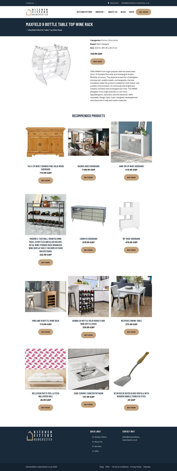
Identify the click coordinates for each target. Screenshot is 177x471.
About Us (112, 12)
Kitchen (104, 40)
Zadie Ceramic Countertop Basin (88, 393)
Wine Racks (113, 40)
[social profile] (36, 3)
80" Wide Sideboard (131, 238)
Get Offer (143, 12)
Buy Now (97, 61)
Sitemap (146, 467)
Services (97, 446)
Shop (131, 12)
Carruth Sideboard (88, 238)
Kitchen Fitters (84, 12)
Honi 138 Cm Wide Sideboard (131, 166)
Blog (123, 12)
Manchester (114, 3)
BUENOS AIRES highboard (88, 166)
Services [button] (99, 12)
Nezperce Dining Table (131, 320)
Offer (96, 451)
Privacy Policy (136, 467)
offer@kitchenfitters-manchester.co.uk (135, 3)
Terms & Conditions (120, 467)
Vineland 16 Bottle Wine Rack (45, 320)
